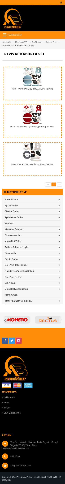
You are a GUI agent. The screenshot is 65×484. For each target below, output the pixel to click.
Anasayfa (7, 42)
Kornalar (9, 223)
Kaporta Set (51, 42)
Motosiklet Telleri (13, 241)
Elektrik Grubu (12, 211)
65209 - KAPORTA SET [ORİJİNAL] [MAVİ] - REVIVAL (32, 89)
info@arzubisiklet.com (20, 465)
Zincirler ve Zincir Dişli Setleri (19, 271)
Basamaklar (11, 253)
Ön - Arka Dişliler (13, 277)
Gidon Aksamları (13, 235)
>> (60, 184)
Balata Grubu (11, 259)
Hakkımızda (9, 397)
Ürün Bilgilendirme (12, 413)
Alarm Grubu (11, 295)
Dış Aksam (36, 42)
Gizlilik (7, 402)
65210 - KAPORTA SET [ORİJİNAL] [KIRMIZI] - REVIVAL (32, 127)
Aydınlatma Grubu (14, 217)
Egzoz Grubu (11, 205)
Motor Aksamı (11, 199)
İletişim (7, 408)
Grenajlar (6, 45)
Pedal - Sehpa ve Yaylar (17, 247)
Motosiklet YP (21, 42)
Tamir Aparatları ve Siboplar (18, 301)
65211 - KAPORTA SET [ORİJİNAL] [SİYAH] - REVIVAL (32, 164)
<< (48, 184)
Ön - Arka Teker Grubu (16, 265)
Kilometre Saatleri (14, 229)
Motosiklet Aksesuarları (16, 289)
